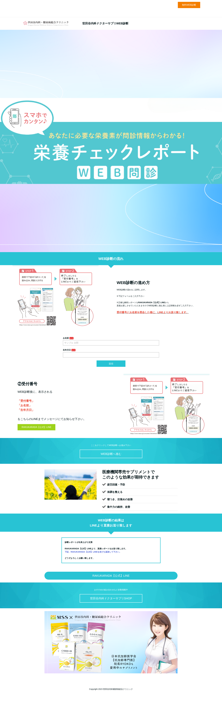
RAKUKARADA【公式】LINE (36, 427)
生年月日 (67, 350)
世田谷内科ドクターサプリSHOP (111, 598)
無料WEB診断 (189, 5)
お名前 (66, 338)
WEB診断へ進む (111, 453)
